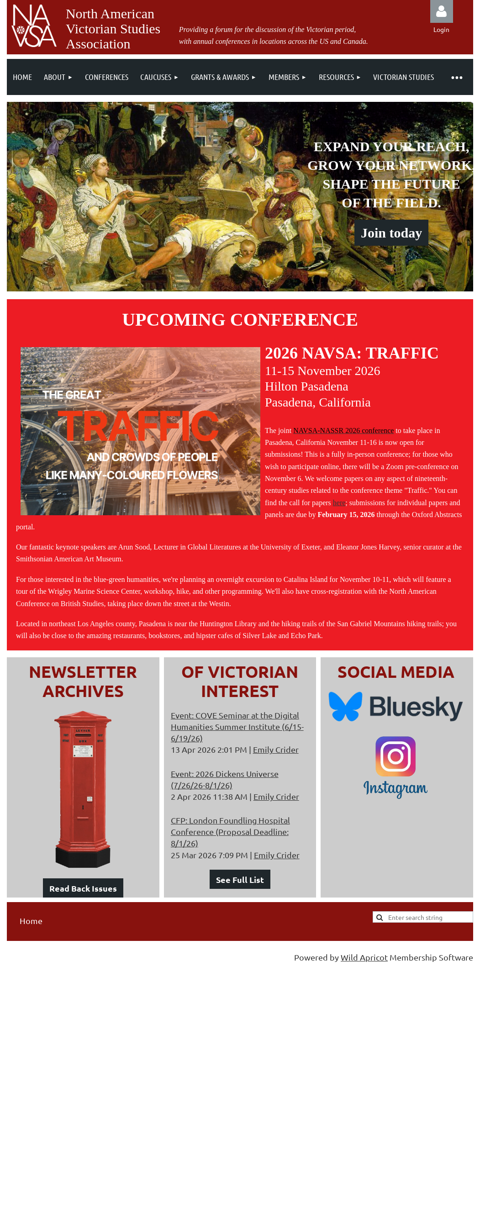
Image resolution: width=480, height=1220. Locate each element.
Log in (441, 11)
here (339, 503)
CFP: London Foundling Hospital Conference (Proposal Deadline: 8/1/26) (230, 831)
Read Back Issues (83, 888)
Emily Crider (276, 749)
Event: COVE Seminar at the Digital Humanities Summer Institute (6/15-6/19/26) (237, 726)
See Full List (240, 879)
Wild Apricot (364, 957)
